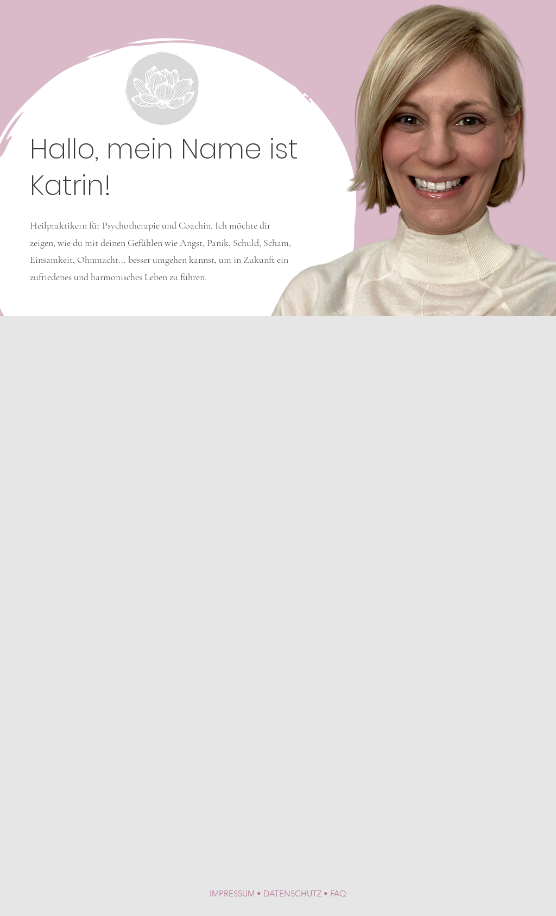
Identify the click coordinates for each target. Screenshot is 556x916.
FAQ (338, 893)
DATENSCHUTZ (292, 893)
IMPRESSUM (232, 893)
